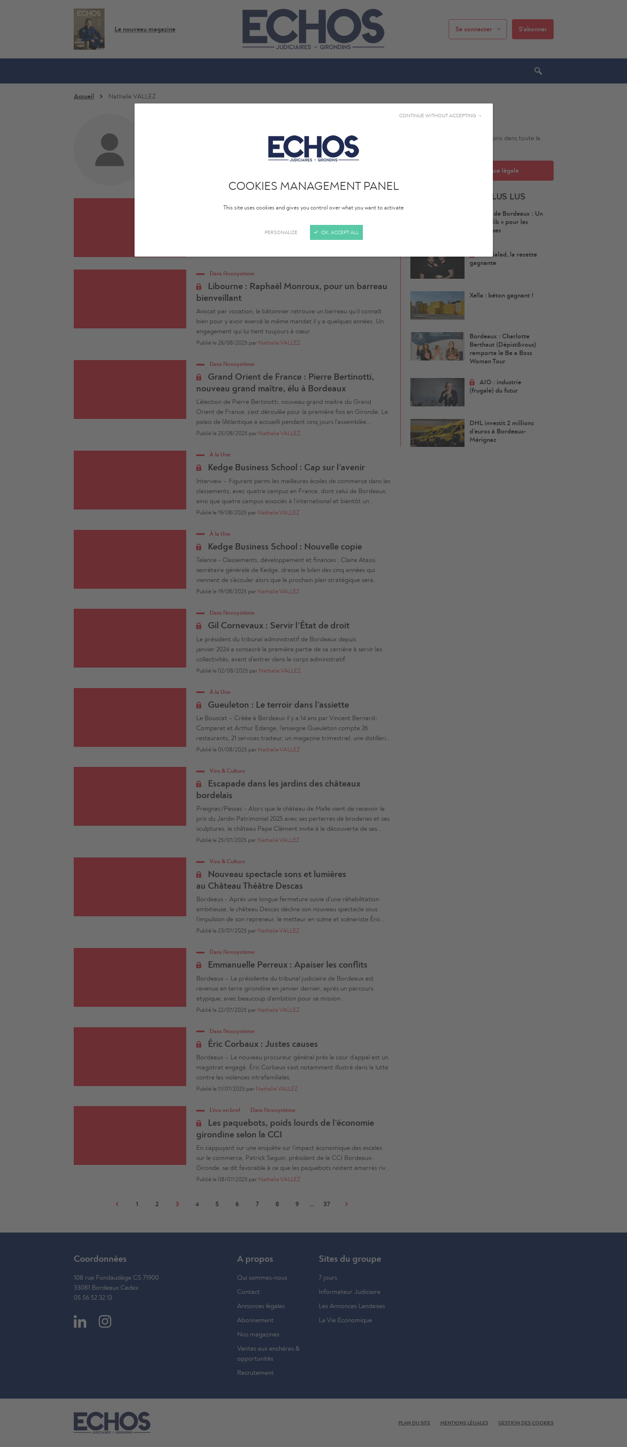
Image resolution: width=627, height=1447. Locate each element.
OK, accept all (336, 232)
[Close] (313, 723)
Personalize (281, 232)
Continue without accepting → (440, 115)
